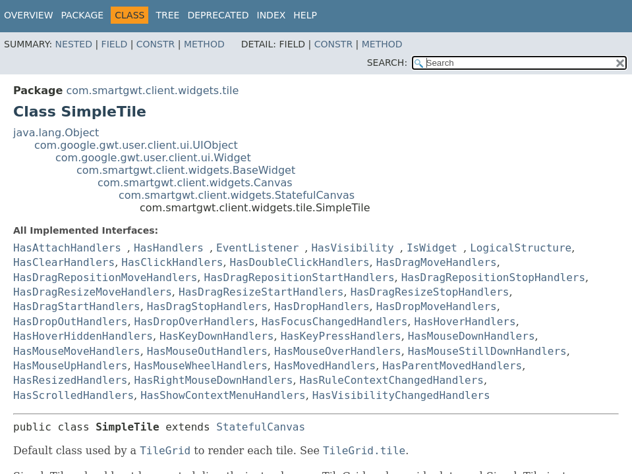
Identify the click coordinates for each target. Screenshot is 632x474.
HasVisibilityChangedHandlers (401, 395)
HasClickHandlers (172, 262)
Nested (73, 44)
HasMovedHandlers (325, 365)
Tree (167, 15)
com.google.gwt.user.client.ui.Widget (153, 157)
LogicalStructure (520, 248)
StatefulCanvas (260, 427)
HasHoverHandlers (465, 321)
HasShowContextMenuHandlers (222, 395)
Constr (155, 44)
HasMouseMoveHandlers (76, 351)
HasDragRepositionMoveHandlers (105, 277)
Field (114, 44)
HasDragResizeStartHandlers (261, 292)
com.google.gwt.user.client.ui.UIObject (136, 145)
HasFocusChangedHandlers (335, 321)
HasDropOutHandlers (70, 321)
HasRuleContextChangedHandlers (392, 380)
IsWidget (432, 248)
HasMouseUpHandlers (70, 365)
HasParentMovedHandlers (452, 365)
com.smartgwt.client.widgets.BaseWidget (185, 170)
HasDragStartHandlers (76, 306)
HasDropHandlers (322, 306)
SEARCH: (387, 62)
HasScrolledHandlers (73, 395)
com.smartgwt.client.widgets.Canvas (195, 182)
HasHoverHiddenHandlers (83, 336)
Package (82, 15)
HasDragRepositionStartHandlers (299, 277)
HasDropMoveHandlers (436, 306)
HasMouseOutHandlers (207, 351)
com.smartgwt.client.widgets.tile (152, 90)
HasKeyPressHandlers (341, 336)
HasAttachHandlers (67, 248)
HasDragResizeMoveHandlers (92, 292)
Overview (28, 15)
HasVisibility (352, 248)
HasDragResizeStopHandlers (430, 292)
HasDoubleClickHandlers (300, 262)
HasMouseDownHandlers (471, 336)
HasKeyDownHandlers (216, 336)
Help (305, 15)
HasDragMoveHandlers (436, 262)
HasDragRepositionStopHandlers (493, 277)
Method (204, 44)
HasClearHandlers (64, 262)
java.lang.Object (56, 132)
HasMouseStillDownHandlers (487, 351)
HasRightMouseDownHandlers (213, 380)
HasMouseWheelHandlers (201, 365)
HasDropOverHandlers (194, 321)
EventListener (257, 248)
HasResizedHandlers (70, 380)
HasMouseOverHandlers (337, 351)
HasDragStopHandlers (207, 306)
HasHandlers (169, 248)
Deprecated (217, 15)
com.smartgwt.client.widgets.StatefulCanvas (237, 195)
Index (271, 15)
